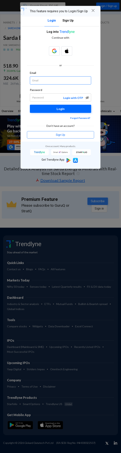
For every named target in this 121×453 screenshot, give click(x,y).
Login (61, 109)
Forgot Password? (80, 118)
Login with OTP (73, 97)
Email (33, 72)
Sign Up (60, 134)
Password (36, 89)
